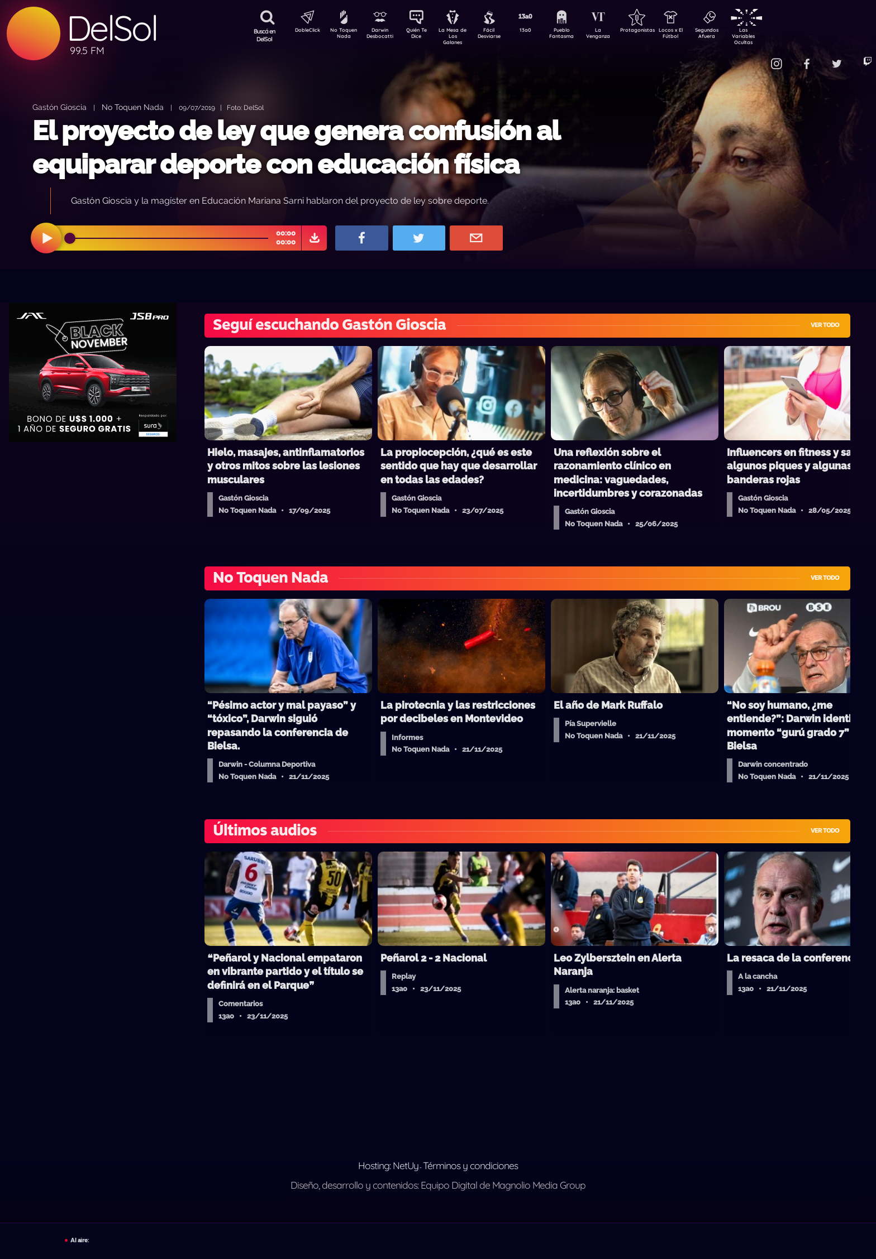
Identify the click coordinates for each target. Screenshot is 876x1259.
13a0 (538, 31)
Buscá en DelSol (264, 35)
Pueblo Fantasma (577, 35)
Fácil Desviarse (499, 35)
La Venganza (616, 35)
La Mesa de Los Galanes (460, 36)
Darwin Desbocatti (382, 35)
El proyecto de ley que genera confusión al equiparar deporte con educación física (295, 147)
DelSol (111, 28)
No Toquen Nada (342, 35)
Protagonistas (655, 31)
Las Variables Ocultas (772, 36)
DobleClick (303, 31)
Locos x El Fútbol (694, 35)
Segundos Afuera (733, 35)
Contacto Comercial (750, 57)
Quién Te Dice (421, 35)
